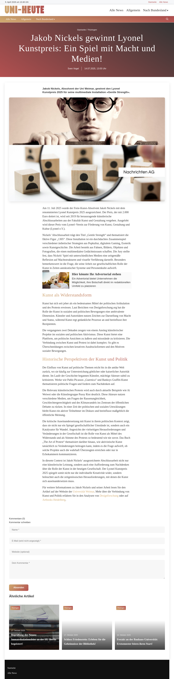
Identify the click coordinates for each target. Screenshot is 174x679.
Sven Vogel (73, 68)
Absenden (18, 587)
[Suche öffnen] (167, 19)
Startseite (152, 2)
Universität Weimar (83, 491)
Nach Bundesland (154, 10)
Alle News (163, 2)
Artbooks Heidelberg (53, 499)
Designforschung (109, 495)
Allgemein (133, 10)
